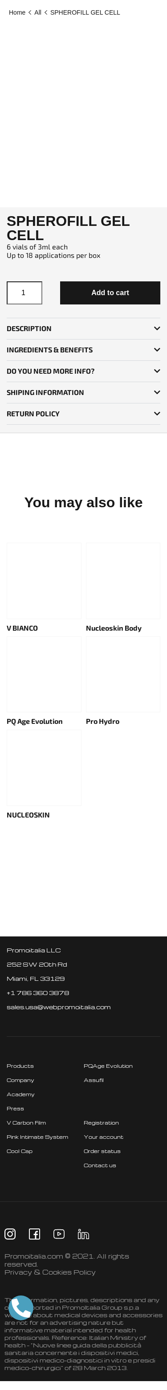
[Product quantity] (24, 292)
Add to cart (110, 292)
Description (29, 328)
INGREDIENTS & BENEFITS (50, 349)
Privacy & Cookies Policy (50, 1272)
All (37, 12)
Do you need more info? (50, 371)
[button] (83, 328)
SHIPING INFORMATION (45, 392)
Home (17, 12)
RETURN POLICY (33, 413)
